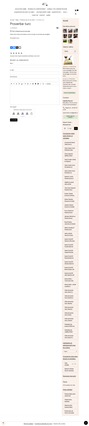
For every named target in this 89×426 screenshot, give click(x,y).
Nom (11, 63)
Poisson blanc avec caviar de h (70, 394)
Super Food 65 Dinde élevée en (69, 257)
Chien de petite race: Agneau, (69, 302)
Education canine (20, 9)
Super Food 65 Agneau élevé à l (69, 262)
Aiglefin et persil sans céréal (69, 183)
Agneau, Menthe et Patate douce (70, 217)
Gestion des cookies (59, 424)
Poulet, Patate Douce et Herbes (69, 194)
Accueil (12, 20)
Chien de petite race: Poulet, (69, 314)
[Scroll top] (86, 423)
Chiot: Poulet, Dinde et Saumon (70, 160)
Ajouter (13, 120)
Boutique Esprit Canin (43, 12)
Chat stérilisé (67, 364)
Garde (48, 15)
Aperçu (48, 84)
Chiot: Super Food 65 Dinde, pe (70, 171)
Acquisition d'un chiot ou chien (24, 12)
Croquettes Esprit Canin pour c (70, 143)
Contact (42, 15)
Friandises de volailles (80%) (69, 331)
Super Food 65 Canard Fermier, (69, 251)
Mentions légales (28, 424)
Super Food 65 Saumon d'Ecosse (70, 240)
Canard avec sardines (68, 400)
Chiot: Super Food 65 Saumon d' (70, 166)
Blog (65, 12)
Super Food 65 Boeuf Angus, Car (69, 268)
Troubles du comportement (37, 9)
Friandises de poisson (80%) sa (69, 325)
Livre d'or (35, 15)
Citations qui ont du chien (27, 20)
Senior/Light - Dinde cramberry (70, 285)
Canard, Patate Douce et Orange (69, 206)
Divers (70, 51)
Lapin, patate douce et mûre (69, 234)
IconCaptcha (22, 116)
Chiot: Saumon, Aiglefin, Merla (69, 154)
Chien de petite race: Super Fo (69, 291)
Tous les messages (69, 92)
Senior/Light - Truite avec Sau (69, 279)
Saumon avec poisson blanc (69, 406)
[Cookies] (3, 423)
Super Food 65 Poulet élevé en (69, 245)
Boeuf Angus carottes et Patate (70, 223)
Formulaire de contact (70, 116)
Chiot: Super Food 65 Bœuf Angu (70, 149)
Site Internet (13, 77)
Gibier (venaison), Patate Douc (69, 228)
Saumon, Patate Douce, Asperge (69, 369)
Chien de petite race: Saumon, (69, 308)
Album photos (56, 12)
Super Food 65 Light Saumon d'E (69, 274)
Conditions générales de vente (43, 424)
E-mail (12, 70)
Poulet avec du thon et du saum (69, 412)
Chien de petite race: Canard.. (69, 319)
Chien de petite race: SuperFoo (69, 296)
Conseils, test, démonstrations (57, 9)
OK (76, 128)
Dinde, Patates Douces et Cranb (69, 200)
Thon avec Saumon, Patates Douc (70, 189)
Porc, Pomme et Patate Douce (69, 211)
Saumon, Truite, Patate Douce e (69, 177)
